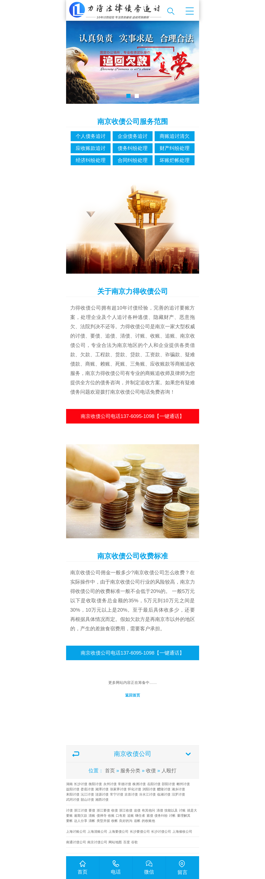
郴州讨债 (183, 784)
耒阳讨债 (72, 794)
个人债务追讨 (91, 136)
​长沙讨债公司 (161, 831)
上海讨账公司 (76, 831)
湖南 (69, 784)
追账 (130, 815)
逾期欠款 (80, 815)
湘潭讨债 (101, 789)
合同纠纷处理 (133, 160)
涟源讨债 (101, 794)
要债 (92, 810)
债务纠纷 (161, 815)
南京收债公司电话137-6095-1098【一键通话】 (132, 416)
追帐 (137, 821)
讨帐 (172, 815)
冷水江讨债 (147, 794)
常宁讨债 (116, 794)
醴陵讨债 (163, 789)
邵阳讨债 (168, 784)
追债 (137, 810)
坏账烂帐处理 (175, 160)
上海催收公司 (182, 831)
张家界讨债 (118, 789)
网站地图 (115, 842)
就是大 (192, 810)
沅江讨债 (87, 794)
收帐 (114, 821)
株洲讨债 (139, 784)
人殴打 (168, 770)
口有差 (121, 815)
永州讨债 (110, 784)
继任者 (140, 815)
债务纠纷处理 (133, 148)
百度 (126, 842)
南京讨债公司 (97, 842)
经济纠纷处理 (91, 160)
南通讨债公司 (76, 842)
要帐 (69, 821)
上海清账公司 (97, 831)
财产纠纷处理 (175, 148)
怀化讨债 (134, 789)
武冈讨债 (72, 799)
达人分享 (80, 821)
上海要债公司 (118, 831)
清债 (160, 810)
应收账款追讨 (91, 148)
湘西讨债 (101, 799)
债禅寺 (102, 815)
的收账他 (148, 821)
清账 (92, 815)
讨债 (69, 810)
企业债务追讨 (133, 136)
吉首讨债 (131, 794)
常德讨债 (124, 784)
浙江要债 (103, 810)
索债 (150, 815)
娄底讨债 (87, 789)
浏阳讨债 (149, 789)
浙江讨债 (80, 810)
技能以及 (171, 810)
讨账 (182, 810)
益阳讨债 (72, 789)
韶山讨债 (87, 799)
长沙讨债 (80, 784)
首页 (110, 770)
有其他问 (148, 810)
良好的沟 (125, 821)
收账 (111, 815)
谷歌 (134, 842)
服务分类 (130, 770)
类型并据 (103, 821)
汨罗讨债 (178, 794)
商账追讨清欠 (175, 136)
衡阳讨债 (95, 784)
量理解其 (183, 815)
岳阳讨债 (153, 784)
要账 (69, 815)
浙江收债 (125, 810)
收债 (151, 770)
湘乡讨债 (178, 789)
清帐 (92, 821)
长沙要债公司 (140, 831)
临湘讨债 (163, 794)
